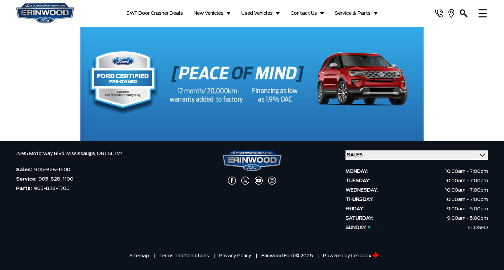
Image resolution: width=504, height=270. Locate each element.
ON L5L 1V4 (110, 153)
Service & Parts (353, 13)
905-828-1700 (52, 188)
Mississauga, (81, 153)
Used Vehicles (257, 13)
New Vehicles (209, 13)
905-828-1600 (52, 169)
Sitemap (139, 256)
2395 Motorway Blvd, (41, 153)
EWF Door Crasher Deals (155, 13)
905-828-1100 (56, 179)
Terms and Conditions (184, 256)
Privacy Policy (235, 256)
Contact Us (304, 13)
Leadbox (365, 256)
